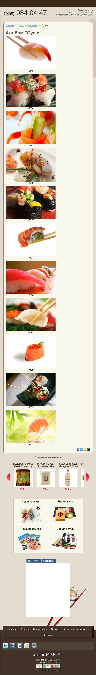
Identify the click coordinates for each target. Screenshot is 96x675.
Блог (21, 25)
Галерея (32, 25)
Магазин (11, 629)
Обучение (24, 629)
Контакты (48, 635)
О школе (55, 629)
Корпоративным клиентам (76, 629)
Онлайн (57, 670)
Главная (10, 25)
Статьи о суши (40, 629)
